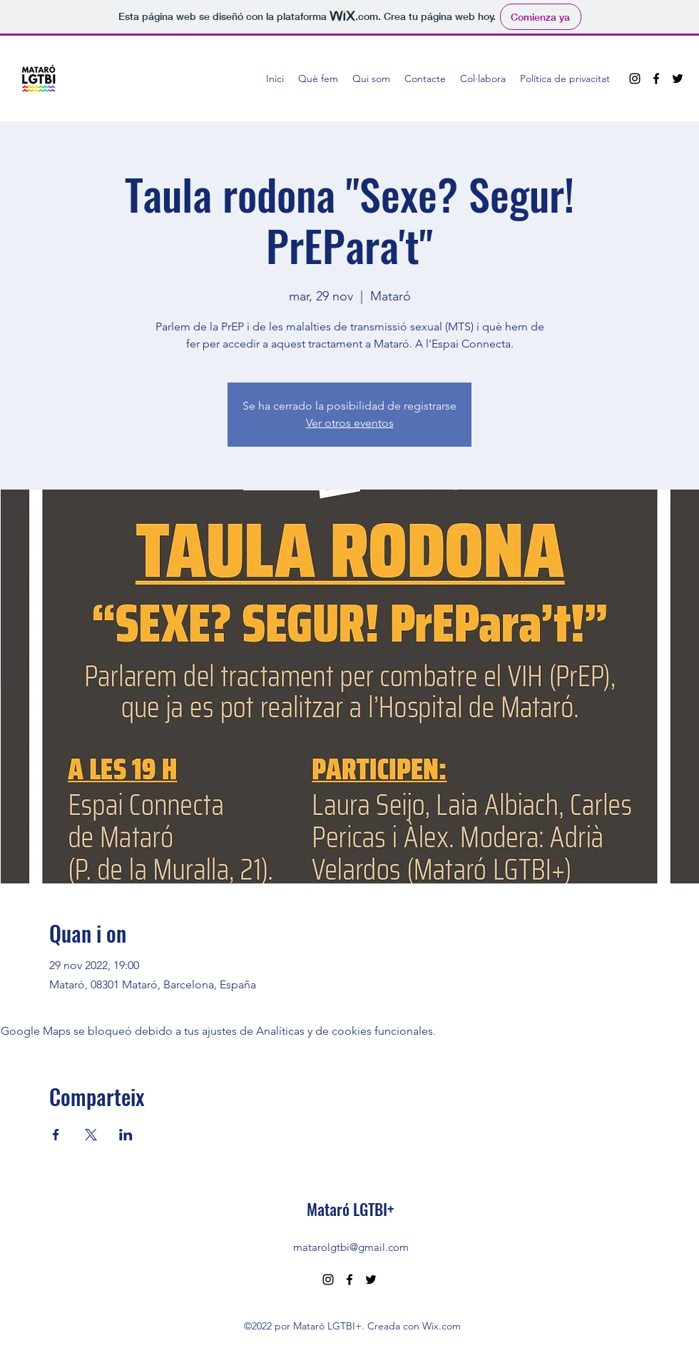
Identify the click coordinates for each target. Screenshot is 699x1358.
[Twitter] (677, 78)
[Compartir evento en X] (91, 1134)
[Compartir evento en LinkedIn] (126, 1134)
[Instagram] (635, 78)
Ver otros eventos (350, 423)
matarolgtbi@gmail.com (351, 1247)
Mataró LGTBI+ (350, 1208)
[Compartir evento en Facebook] (56, 1134)
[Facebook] (656, 78)
